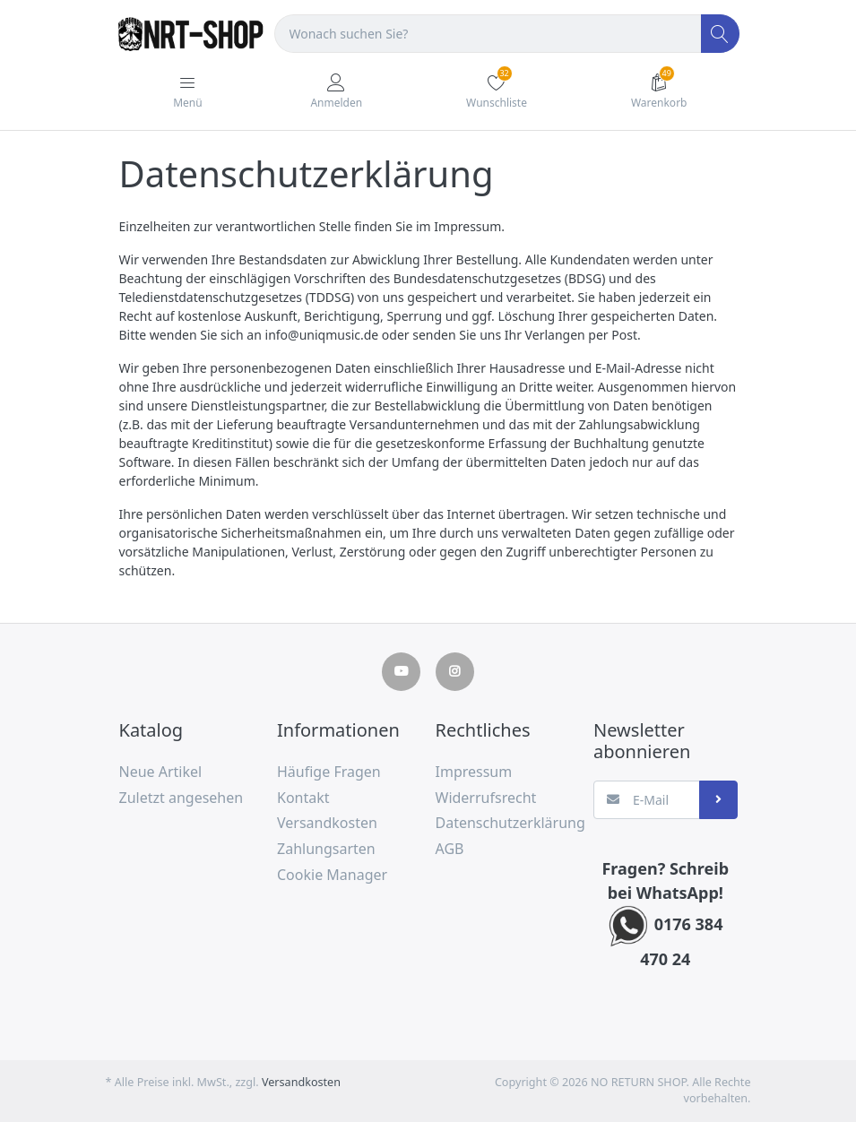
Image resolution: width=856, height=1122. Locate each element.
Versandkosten (301, 1082)
